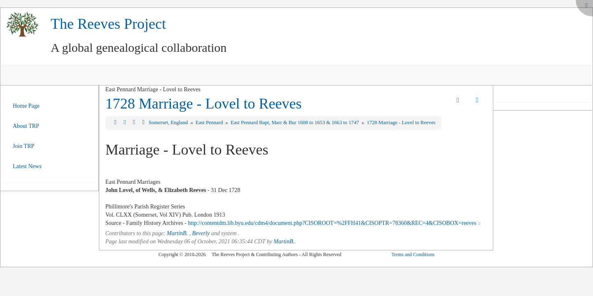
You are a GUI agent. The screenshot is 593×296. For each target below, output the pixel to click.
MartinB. (177, 233)
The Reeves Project (108, 24)
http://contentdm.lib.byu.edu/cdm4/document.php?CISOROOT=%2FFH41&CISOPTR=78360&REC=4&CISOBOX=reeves (335, 223)
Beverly (201, 233)
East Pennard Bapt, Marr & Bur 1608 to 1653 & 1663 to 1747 (295, 122)
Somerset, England (169, 122)
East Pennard (210, 122)
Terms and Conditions (412, 254)
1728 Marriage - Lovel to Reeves (203, 103)
